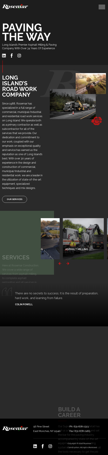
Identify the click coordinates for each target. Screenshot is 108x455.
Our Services (14, 199)
